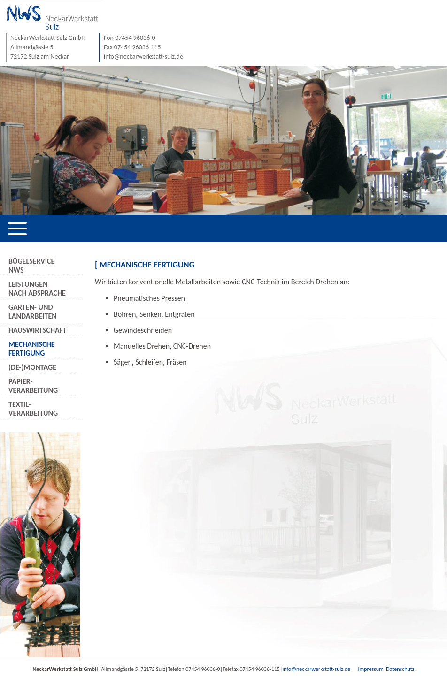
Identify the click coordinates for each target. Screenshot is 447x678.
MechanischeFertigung (31, 349)
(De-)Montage (32, 367)
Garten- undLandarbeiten (32, 311)
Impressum (371, 669)
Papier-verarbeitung (33, 386)
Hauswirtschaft (37, 330)
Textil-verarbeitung (33, 409)
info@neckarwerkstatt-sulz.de (316, 669)
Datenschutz (400, 669)
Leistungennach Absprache (37, 288)
